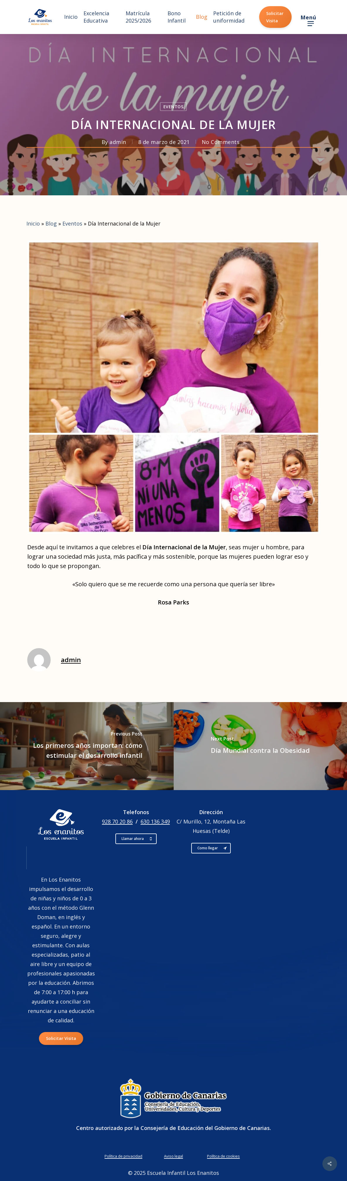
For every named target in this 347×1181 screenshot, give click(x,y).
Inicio (33, 223)
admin (118, 141)
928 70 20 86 (117, 821)
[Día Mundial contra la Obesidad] (260, 746)
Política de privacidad (123, 1156)
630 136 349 (155, 821)
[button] (310, 17)
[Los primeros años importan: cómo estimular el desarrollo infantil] (87, 746)
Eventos (173, 106)
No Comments (221, 141)
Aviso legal (173, 1156)
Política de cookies (223, 1156)
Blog (51, 223)
